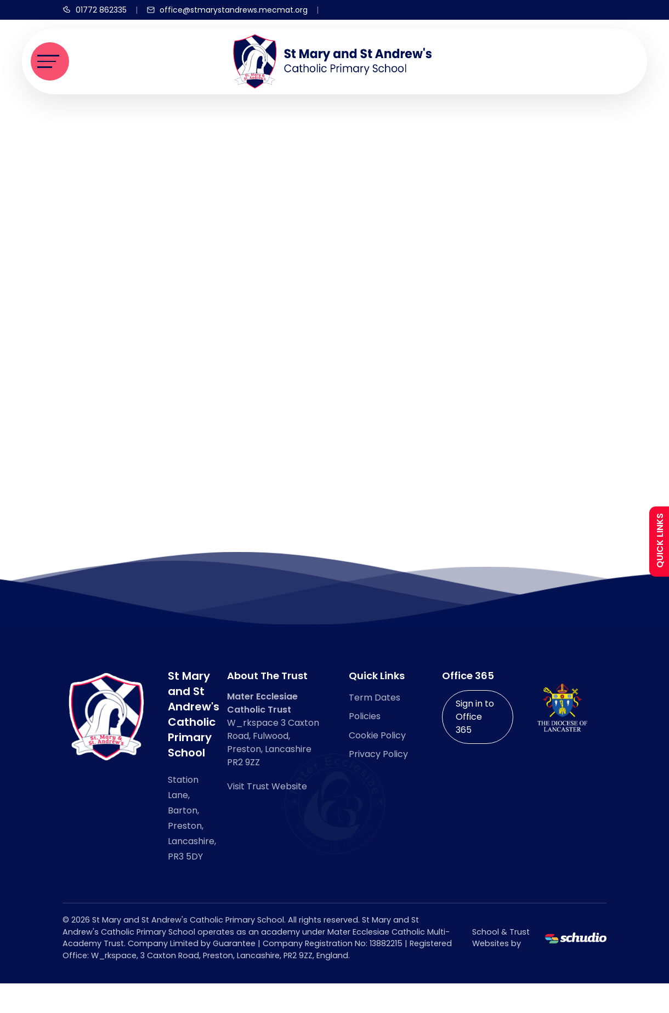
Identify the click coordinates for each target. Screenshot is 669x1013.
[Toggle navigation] (50, 61)
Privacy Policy (378, 754)
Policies (365, 716)
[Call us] (95, 9)
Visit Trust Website (267, 786)
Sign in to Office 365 (475, 716)
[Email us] (227, 9)
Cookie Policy (377, 735)
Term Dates (374, 697)
